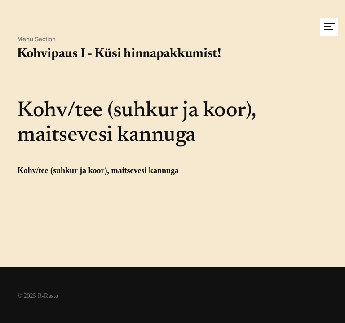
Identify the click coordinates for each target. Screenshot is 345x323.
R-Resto (48, 295)
